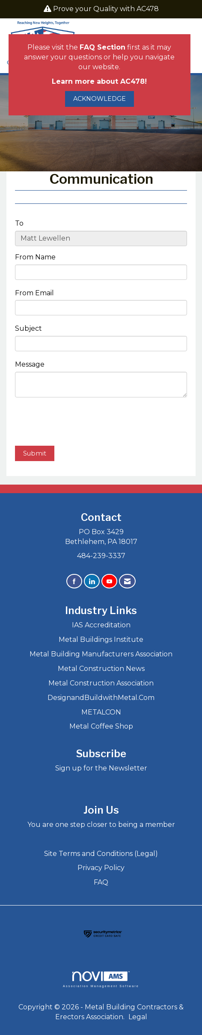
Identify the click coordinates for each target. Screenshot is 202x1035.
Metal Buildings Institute (101, 639)
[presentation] (80, 422)
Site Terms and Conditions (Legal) (101, 854)
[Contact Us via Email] (127, 581)
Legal (137, 1017)
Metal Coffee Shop (101, 726)
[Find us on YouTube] (109, 581)
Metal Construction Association (101, 683)
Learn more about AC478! (99, 81)
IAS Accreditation (101, 625)
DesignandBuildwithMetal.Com (101, 698)
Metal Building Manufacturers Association (101, 654)
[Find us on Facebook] (74, 581)
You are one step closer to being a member (101, 824)
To (19, 223)
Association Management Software (101, 979)
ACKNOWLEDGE (99, 99)
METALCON (101, 712)
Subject (28, 328)
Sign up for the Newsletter (101, 768)
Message (30, 364)
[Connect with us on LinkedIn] (92, 581)
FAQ (101, 882)
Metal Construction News (101, 669)
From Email (34, 293)
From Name (35, 257)
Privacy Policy (101, 868)
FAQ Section (102, 47)
